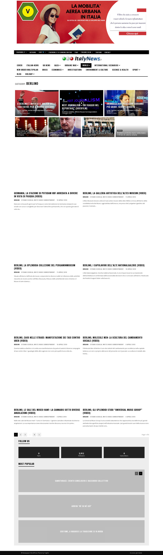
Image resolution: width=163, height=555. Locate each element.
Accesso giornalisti (136, 553)
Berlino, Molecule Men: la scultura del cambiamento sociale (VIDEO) (112, 339)
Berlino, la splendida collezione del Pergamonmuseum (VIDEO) (44, 267)
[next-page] (39, 435)
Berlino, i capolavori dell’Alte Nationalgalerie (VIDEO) (114, 265)
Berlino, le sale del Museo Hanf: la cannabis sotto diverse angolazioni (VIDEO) (47, 411)
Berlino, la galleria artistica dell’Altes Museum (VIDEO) (114, 193)
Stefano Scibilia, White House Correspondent (38, 200)
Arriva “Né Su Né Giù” (81, 506)
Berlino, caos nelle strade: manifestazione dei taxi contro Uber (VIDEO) (47, 339)
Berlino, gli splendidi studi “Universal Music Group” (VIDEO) (112, 411)
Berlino (20, 100)
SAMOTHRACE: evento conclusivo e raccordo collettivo (81, 480)
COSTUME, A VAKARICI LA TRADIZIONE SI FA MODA (81, 531)
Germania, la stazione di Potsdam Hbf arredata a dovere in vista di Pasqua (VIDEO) (46, 194)
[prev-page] (136, 473)
